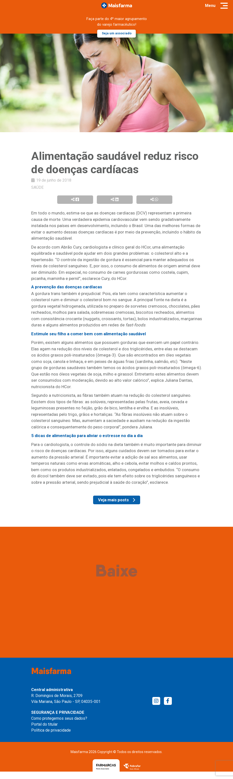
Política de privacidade (51, 730)
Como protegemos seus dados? (59, 718)
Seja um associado (116, 33)
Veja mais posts (116, 499)
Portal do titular (44, 724)
